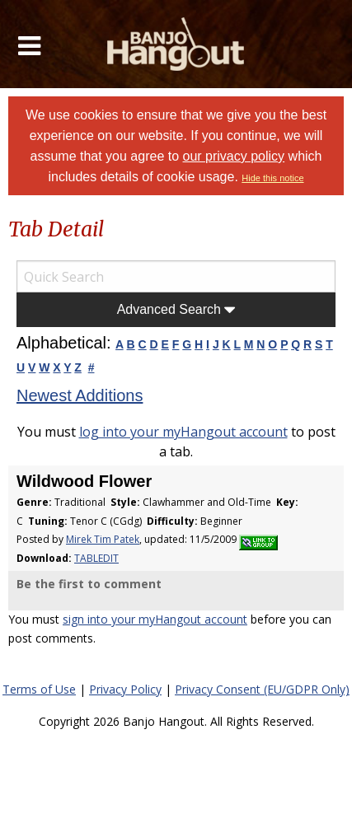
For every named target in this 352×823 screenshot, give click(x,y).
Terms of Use (39, 689)
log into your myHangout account (183, 432)
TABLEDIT (96, 558)
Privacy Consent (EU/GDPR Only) (262, 689)
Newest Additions (79, 395)
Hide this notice (272, 178)
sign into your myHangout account (155, 619)
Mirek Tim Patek (102, 539)
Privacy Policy (125, 689)
